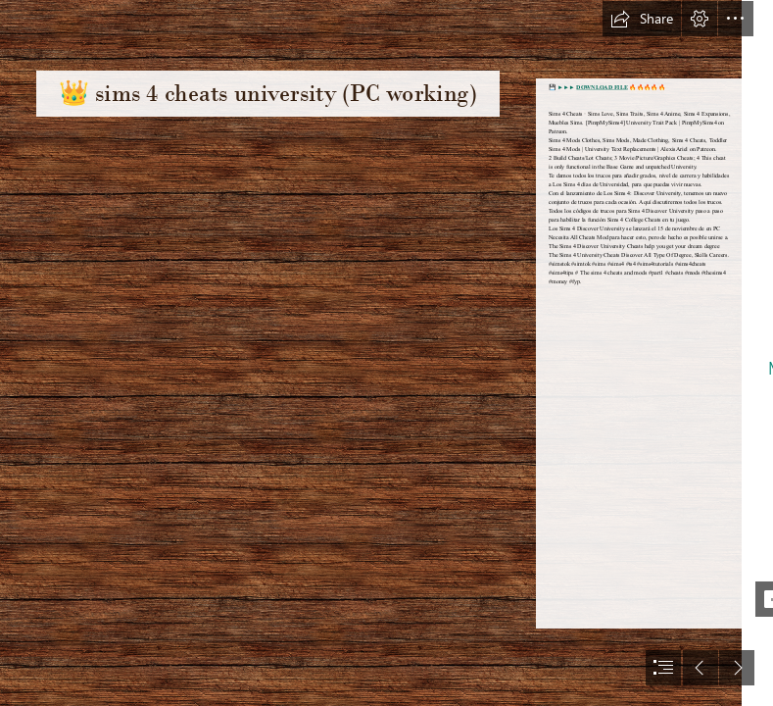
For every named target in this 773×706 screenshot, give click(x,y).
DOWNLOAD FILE (602, 87)
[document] (386, 353)
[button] (642, 18)
